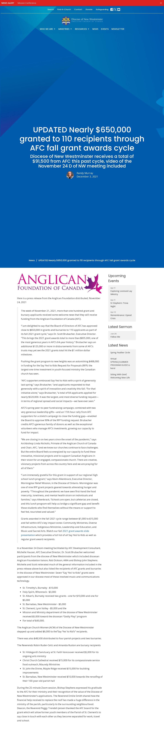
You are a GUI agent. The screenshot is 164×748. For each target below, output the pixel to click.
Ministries (65, 29)
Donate (89, 9)
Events (105, 29)
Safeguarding (102, 9)
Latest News (118, 345)
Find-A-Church (64, 9)
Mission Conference (27, 3)
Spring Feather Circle (120, 352)
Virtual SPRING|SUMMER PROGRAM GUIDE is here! (120, 363)
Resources (82, 29)
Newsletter (117, 29)
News (95, 29)
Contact (78, 9)
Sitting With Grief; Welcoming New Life (120, 376)
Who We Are (48, 29)
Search (50, 9)
